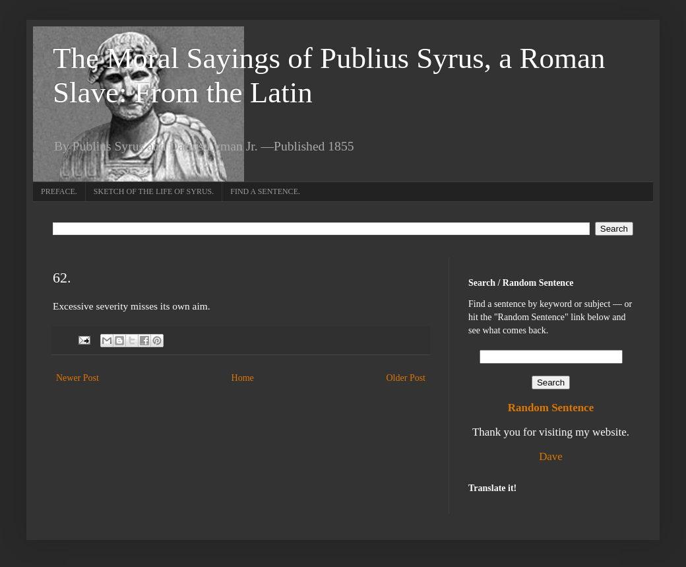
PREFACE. (59, 191)
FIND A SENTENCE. (265, 191)
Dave (551, 456)
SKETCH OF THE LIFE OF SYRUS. (154, 191)
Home (243, 378)
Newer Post (77, 378)
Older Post (406, 378)
